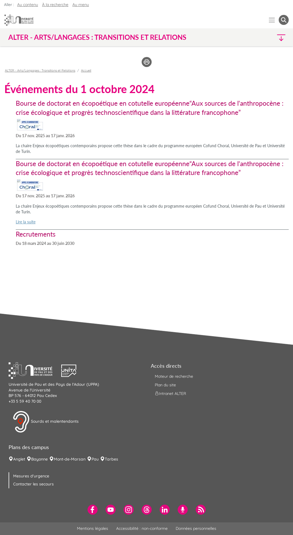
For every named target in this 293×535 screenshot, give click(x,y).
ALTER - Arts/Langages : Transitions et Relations (40, 70)
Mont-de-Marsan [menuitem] (70, 459)
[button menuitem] (284, 20)
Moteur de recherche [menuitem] (174, 376)
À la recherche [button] (55, 4)
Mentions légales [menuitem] (92, 528)
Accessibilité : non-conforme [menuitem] (142, 528)
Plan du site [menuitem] (165, 385)
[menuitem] (93, 510)
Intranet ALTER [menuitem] (170, 393)
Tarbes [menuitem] (111, 459)
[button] (254, 37)
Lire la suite (25, 221)
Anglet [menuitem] (19, 459)
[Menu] (272, 20)
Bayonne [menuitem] (39, 459)
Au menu (80, 4)
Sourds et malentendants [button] (46, 421)
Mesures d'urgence (31, 476)
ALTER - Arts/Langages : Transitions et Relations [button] (97, 37)
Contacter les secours (33, 484)
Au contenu (27, 4)
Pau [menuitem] (95, 459)
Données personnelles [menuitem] (196, 528)
